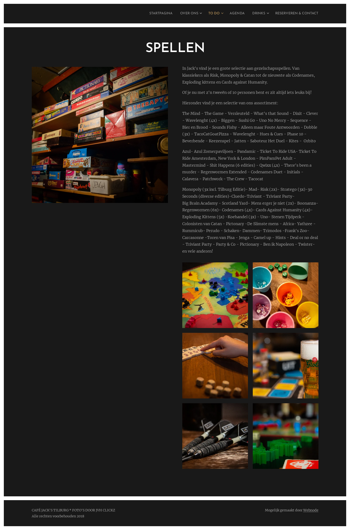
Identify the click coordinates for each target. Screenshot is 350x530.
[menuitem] (144, 14)
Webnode (310, 510)
